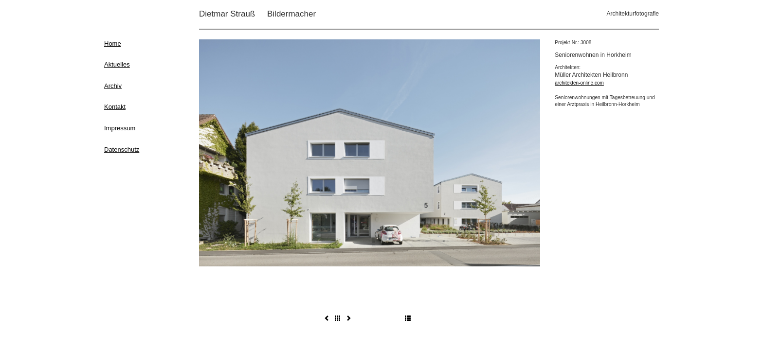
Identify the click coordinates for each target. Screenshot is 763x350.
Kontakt (115, 106)
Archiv (113, 85)
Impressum (119, 128)
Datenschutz (121, 149)
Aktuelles (117, 64)
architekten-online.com (579, 83)
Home (112, 43)
